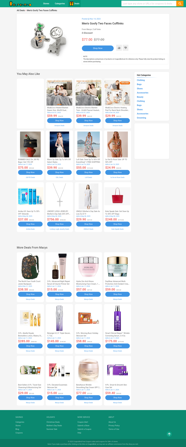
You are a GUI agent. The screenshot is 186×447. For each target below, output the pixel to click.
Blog (17, 429)
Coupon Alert (83, 422)
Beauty (140, 97)
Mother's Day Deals (54, 426)
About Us (112, 422)
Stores (46, 3)
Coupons (19, 433)
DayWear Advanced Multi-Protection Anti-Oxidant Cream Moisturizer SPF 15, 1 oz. (117, 284)
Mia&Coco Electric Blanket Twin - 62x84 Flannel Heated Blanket (87, 110)
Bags (139, 84)
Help (79, 433)
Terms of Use (114, 429)
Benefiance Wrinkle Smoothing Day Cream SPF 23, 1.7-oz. (88, 387)
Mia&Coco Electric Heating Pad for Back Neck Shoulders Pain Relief (117, 110)
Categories (60, 3)
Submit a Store (83, 426)
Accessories (142, 92)
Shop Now (97, 48)
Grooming (141, 118)
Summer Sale (52, 429)
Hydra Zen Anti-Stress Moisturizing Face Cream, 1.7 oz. (88, 284)
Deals (74, 3)
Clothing (141, 80)
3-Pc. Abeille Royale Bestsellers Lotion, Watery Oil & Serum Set (29, 335)
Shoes (140, 88)
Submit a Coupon (84, 429)
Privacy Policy (114, 426)
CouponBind (92, 444)
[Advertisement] (30, 103)
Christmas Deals (53, 422)
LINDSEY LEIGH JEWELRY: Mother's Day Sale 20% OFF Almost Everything (58, 213)
